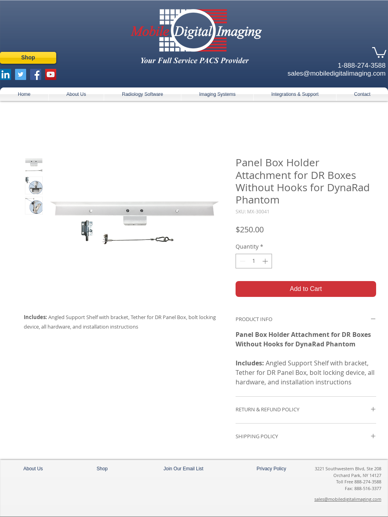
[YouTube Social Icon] (50, 74)
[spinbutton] (254, 261)
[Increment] (266, 261)
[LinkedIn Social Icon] (5, 74)
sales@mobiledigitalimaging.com (347, 499)
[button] (379, 52)
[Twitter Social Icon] (20, 74)
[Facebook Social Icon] (35, 74)
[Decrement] (242, 261)
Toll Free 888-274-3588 (358, 482)
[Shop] (28, 58)
